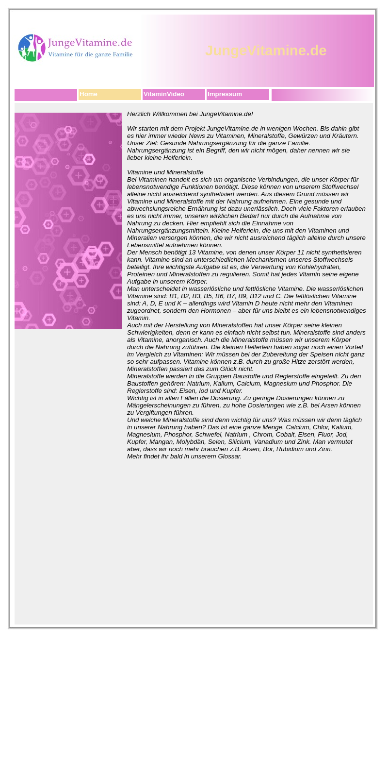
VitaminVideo (164, 94)
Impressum (225, 94)
